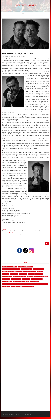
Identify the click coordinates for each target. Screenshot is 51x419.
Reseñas (4, 51)
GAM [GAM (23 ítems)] (15, 271)
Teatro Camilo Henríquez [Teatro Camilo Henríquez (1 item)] (19, 276)
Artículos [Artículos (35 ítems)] (6, 266)
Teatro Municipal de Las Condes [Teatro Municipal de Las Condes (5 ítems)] (21, 281)
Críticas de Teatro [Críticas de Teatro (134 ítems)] (38, 269)
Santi (3, 414)
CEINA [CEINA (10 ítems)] (13, 266)
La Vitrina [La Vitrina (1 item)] (21, 271)
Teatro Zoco (23, 56)
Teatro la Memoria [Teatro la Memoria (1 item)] (16, 279)
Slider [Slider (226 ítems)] (31, 274)
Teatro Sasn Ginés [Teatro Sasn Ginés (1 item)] (33, 284)
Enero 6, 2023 (14, 56)
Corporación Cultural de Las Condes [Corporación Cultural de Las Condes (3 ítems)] (11, 269)
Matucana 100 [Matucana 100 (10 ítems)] (31, 271)
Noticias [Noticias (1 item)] (40, 271)
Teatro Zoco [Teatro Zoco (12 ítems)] (30, 286)
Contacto (46, 414)
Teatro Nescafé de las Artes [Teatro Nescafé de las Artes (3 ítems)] (9, 284)
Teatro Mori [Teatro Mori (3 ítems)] (26, 279)
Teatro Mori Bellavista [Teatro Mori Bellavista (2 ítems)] (36, 279)
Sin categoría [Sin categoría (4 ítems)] (23, 274)
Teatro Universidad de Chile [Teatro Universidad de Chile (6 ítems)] (18, 286)
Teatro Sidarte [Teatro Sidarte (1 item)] (44, 284)
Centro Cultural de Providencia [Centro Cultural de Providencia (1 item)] (25, 266)
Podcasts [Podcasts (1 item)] (5, 274)
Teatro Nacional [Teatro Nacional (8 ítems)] (34, 281)
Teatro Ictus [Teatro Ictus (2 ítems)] (6, 279)
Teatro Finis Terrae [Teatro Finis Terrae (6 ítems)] (42, 276)
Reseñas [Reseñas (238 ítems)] (14, 274)
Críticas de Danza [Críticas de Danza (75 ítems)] (26, 269)
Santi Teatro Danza (6, 56)
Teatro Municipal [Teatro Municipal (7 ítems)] (7, 281)
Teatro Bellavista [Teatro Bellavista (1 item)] (7, 276)
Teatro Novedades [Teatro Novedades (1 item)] (22, 284)
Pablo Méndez (13, 414)
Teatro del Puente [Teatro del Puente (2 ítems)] (32, 276)
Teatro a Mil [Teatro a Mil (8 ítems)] (39, 274)
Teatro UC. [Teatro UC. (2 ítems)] (6, 286)
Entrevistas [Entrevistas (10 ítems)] (6, 271)
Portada (40, 414)
